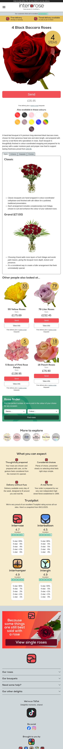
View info (16, 326)
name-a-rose (34, 105)
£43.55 (29, 149)
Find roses (31, 417)
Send (31, 94)
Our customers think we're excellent (31, 14)
